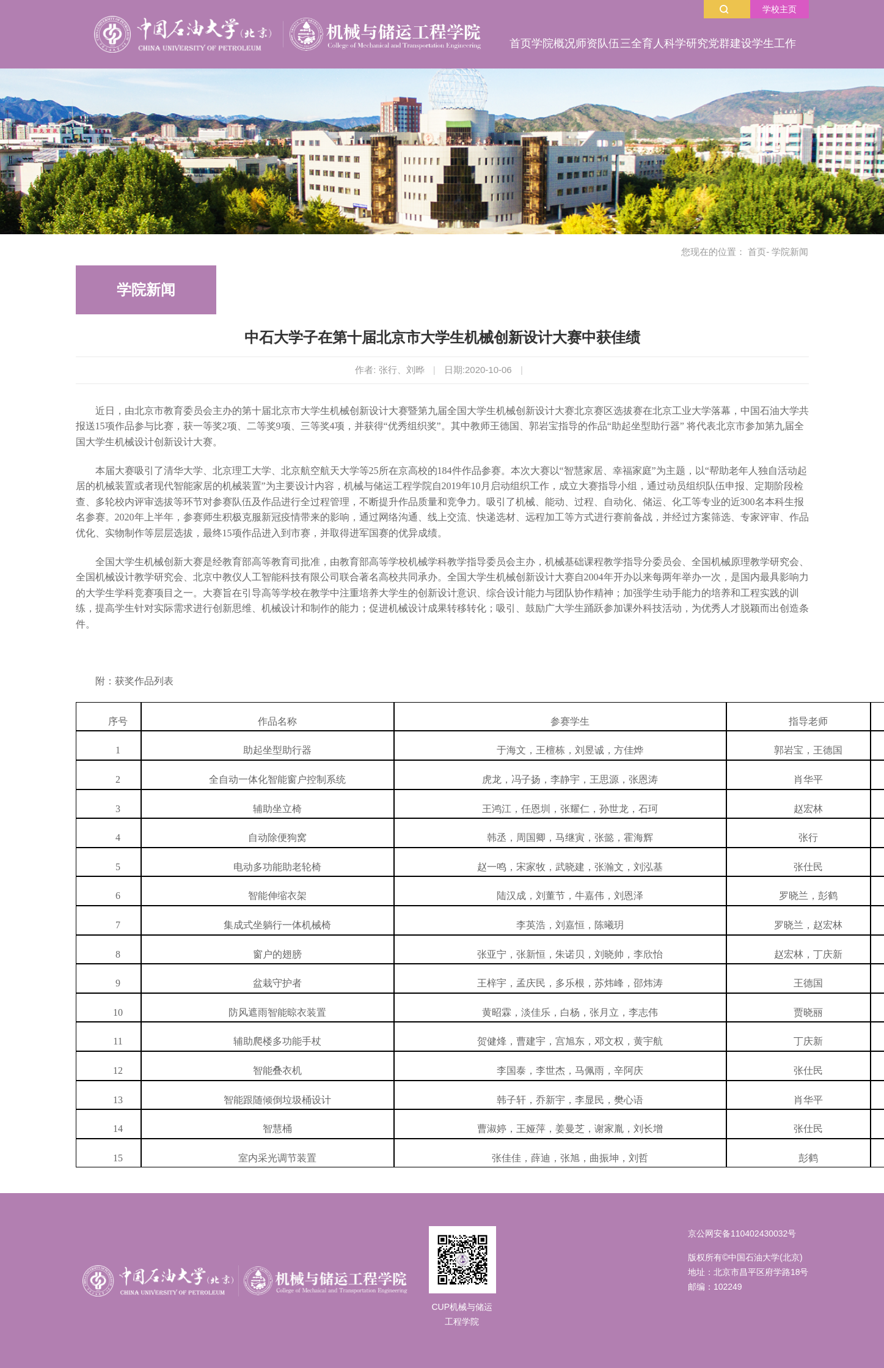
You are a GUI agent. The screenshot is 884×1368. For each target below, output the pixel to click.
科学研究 (686, 43)
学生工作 (774, 43)
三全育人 (642, 43)
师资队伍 (597, 43)
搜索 (724, 9)
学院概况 (553, 43)
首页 (520, 43)
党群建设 (730, 43)
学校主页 (779, 9)
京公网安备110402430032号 (742, 1233)
